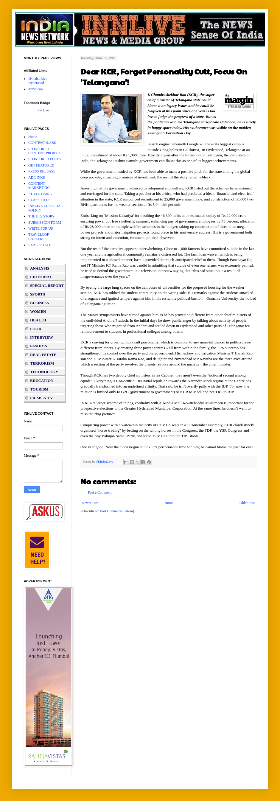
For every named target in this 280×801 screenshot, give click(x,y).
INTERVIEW (41, 337)
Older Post (247, 503)
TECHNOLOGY (44, 372)
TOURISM (39, 389)
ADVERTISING (40, 194)
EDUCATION (42, 380)
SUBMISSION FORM (44, 222)
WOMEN (38, 311)
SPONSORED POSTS (44, 159)
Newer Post (90, 503)
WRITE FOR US (40, 228)
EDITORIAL (41, 277)
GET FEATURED (41, 165)
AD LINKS (36, 177)
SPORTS (37, 294)
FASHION (38, 346)
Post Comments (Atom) (117, 511)
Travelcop (35, 89)
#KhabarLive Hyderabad (37, 81)
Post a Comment (99, 492)
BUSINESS (39, 303)
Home (169, 503)
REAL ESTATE (39, 245)
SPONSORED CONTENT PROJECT (44, 151)
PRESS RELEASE (41, 171)
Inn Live (43, 110)
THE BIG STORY (41, 216)
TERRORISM (42, 363)
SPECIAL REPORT (47, 285)
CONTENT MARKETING (39, 185)
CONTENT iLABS (42, 143)
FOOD (35, 328)
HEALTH (38, 320)
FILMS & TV (41, 398)
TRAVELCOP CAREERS (38, 236)
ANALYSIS (39, 268)
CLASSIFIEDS (39, 200)
